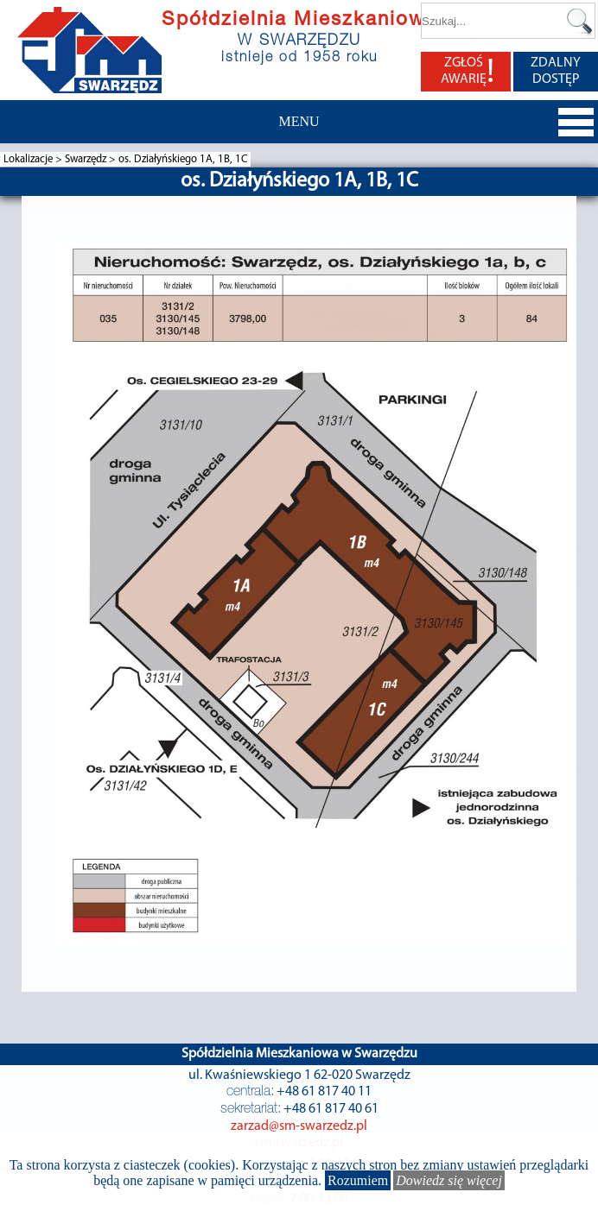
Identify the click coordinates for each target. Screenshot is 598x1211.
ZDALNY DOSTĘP (556, 71)
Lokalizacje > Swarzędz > (60, 159)
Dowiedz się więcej (449, 1180)
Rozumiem (358, 1180)
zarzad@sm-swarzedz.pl (299, 1126)
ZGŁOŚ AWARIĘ (467, 71)
